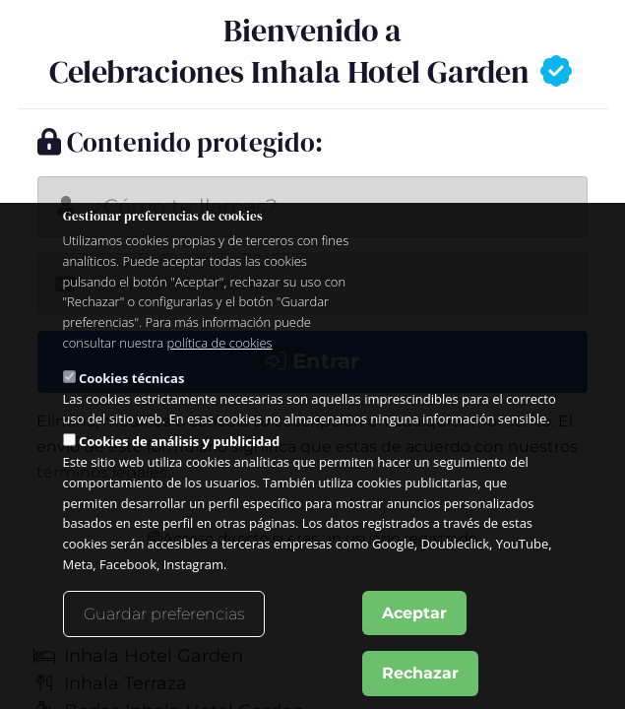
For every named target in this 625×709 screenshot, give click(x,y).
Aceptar (414, 613)
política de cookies (220, 343)
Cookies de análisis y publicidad (179, 441)
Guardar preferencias (164, 614)
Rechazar (420, 673)
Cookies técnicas (131, 378)
